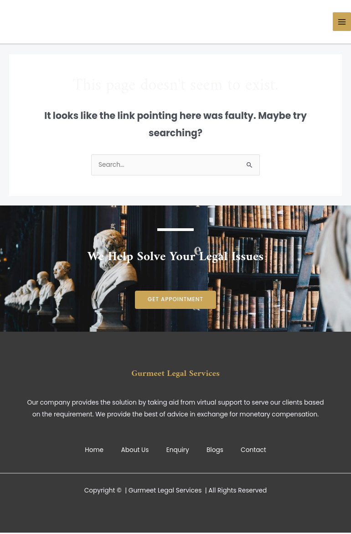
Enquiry (177, 450)
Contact (255, 450)
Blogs (215, 450)
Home (92, 450)
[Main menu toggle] (342, 21)
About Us (134, 450)
